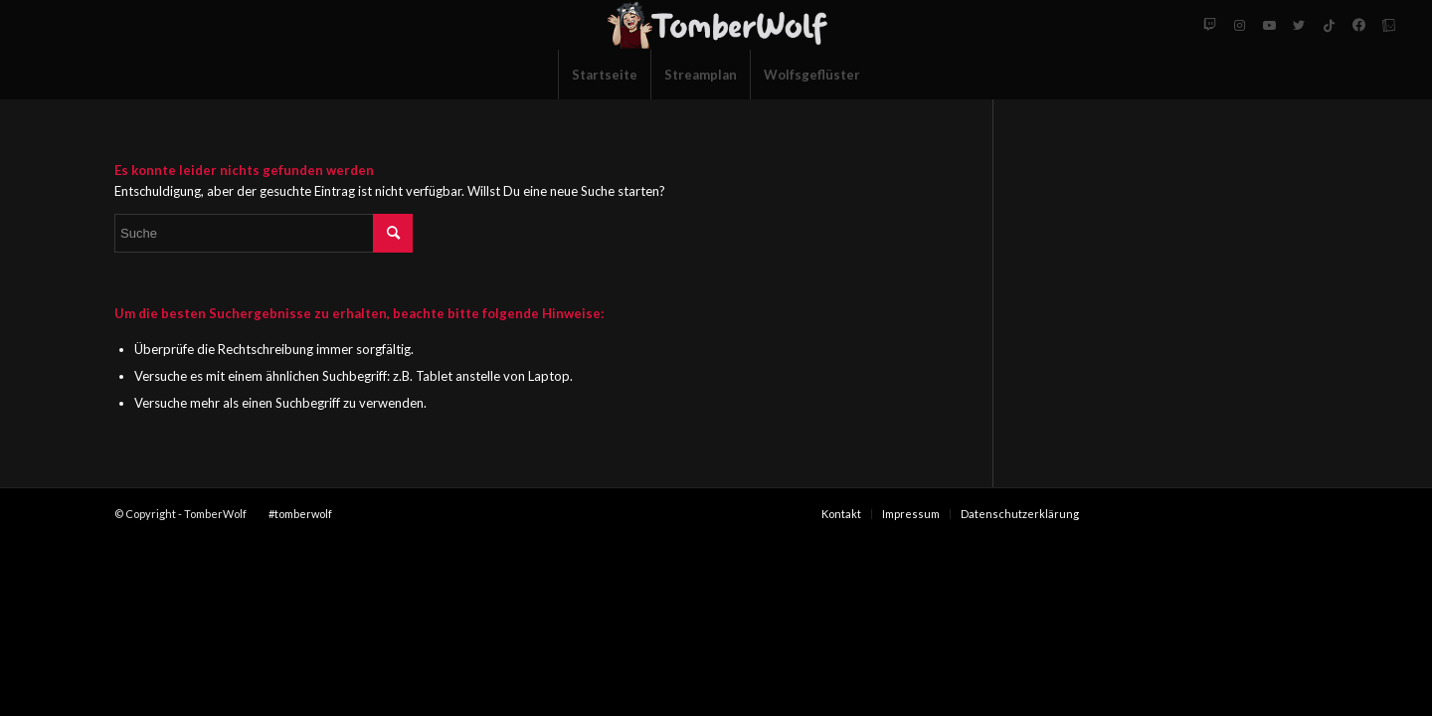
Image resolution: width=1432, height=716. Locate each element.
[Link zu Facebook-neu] (1358, 25)
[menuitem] (604, 74)
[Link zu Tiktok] (1328, 25)
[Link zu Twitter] (1299, 25)
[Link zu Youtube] (1269, 25)
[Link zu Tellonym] (1388, 25)
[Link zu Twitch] (1209, 25)
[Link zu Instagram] (1239, 25)
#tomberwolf (300, 513)
